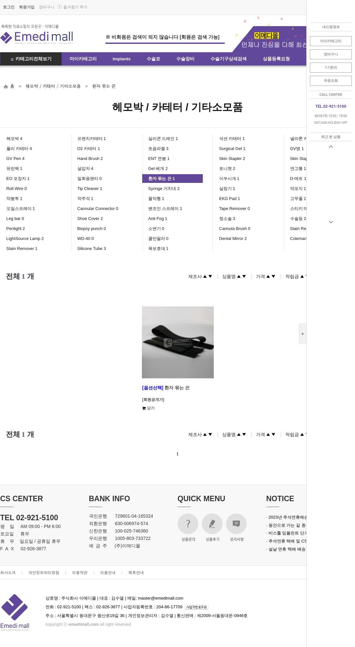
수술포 (153, 58)
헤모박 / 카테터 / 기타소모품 (53, 86)
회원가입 (27, 7)
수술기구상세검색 (229, 58)
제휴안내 (136, 572)
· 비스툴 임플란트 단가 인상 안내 (297, 533)
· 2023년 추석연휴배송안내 (291, 517)
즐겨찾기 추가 (75, 7)
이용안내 (108, 572)
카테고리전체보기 (33, 58)
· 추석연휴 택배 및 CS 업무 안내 (296, 541)
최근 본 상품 (330, 137)
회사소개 (8, 572)
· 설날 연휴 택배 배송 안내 (290, 549)
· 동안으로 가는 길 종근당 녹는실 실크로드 (306, 525)
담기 (148, 408)
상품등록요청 (276, 58)
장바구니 (46, 7)
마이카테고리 (83, 58)
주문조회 (331, 81)
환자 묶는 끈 (104, 86)
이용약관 (79, 572)
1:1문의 (331, 67)
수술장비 (185, 58)
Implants (122, 58)
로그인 (9, 7)
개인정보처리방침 (43, 572)
